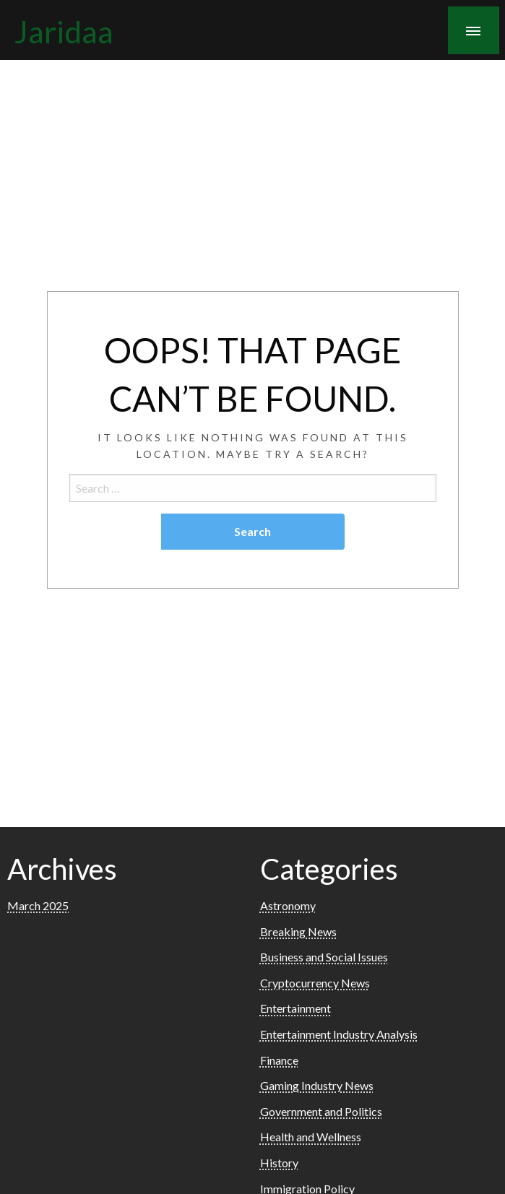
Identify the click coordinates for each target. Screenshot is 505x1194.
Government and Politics (321, 1111)
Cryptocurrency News (315, 983)
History (279, 1162)
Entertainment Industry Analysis (339, 1034)
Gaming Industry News (317, 1085)
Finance (279, 1060)
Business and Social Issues (324, 957)
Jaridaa (63, 31)
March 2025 (38, 905)
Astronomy (288, 905)
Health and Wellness (310, 1136)
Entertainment (295, 1008)
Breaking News (298, 931)
